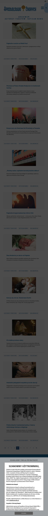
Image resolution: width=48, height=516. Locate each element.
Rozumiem (23, 513)
